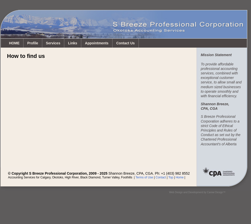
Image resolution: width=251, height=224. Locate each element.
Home (180, 177)
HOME (14, 43)
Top (170, 177)
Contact (161, 177)
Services (53, 43)
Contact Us (125, 43)
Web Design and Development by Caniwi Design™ (197, 192)
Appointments (96, 43)
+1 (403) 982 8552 (175, 173)
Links (72, 43)
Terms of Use (144, 177)
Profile (32, 43)
